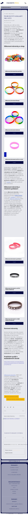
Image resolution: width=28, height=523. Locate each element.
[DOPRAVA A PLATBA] (14, 489)
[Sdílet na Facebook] (4, 407)
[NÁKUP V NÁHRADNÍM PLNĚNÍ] (14, 483)
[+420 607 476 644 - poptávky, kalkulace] (14, 504)
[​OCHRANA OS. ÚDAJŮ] (14, 467)
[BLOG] (14, 487)
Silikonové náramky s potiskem (13, 433)
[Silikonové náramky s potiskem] (14, 424)
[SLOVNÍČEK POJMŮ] (14, 470)
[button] (6, 7)
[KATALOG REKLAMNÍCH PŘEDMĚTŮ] (14, 474)
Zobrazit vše (22, 416)
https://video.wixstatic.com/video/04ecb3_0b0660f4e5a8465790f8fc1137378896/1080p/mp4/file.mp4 (14, 363)
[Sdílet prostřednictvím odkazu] (10, 407)
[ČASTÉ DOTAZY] (14, 485)
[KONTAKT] (14, 493)
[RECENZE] (14, 491)
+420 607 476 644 (24, 7)
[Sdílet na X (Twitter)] (7, 407)
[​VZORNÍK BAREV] (14, 472)
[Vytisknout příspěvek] (13, 407)
